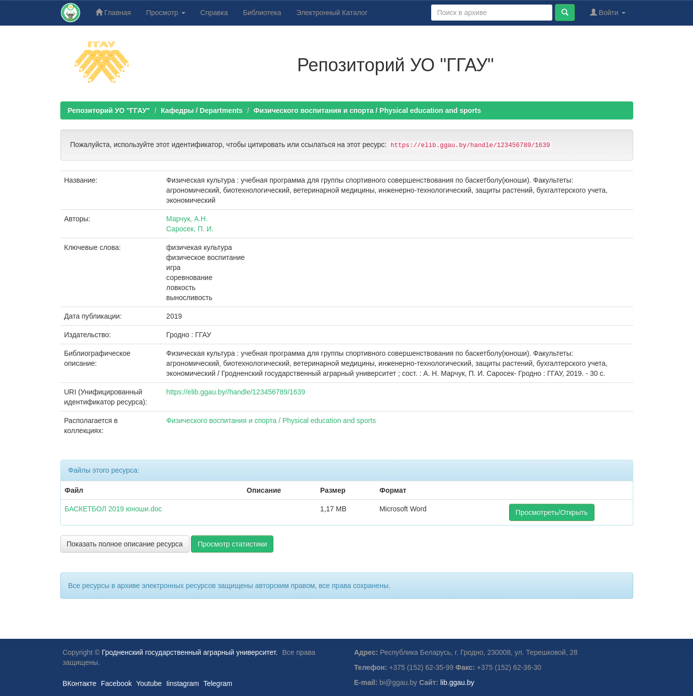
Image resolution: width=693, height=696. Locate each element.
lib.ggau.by (457, 682)
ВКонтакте (79, 683)
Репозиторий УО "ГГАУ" (109, 110)
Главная (113, 12)
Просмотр (165, 13)
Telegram (218, 683)
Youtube (149, 683)
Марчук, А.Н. (187, 219)
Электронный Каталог (332, 13)
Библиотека (262, 13)
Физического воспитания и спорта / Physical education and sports (367, 110)
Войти (608, 12)
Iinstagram (182, 683)
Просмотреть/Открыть (552, 512)
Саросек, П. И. (190, 229)
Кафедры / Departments (202, 110)
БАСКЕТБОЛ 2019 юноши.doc (113, 509)
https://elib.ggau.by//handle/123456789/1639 (235, 392)
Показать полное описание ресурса (125, 544)
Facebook (116, 683)
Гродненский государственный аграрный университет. (190, 652)
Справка (214, 13)
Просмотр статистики (232, 544)
